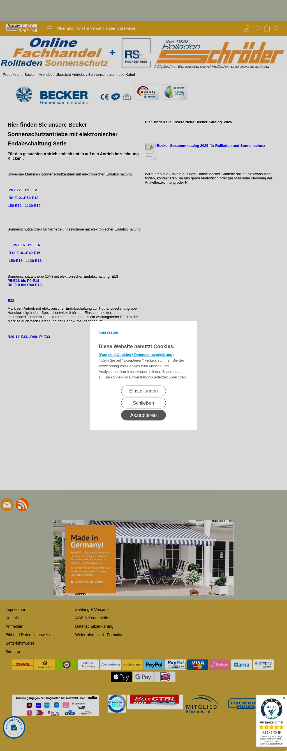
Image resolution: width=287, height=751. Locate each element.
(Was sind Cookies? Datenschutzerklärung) (136, 354)
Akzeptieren (143, 415)
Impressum (108, 332)
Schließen (143, 402)
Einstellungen (143, 390)
